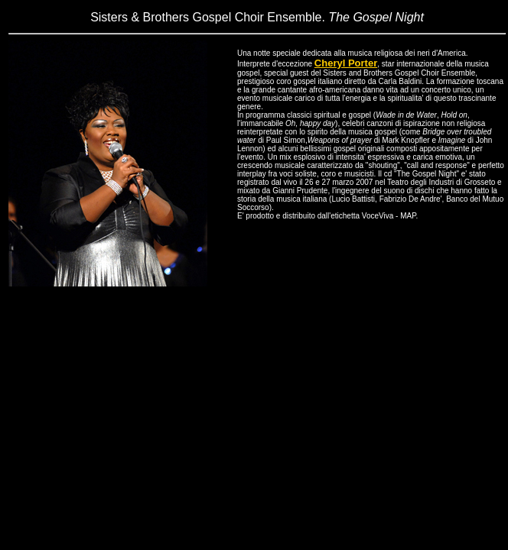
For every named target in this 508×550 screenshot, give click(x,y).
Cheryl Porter (345, 63)
